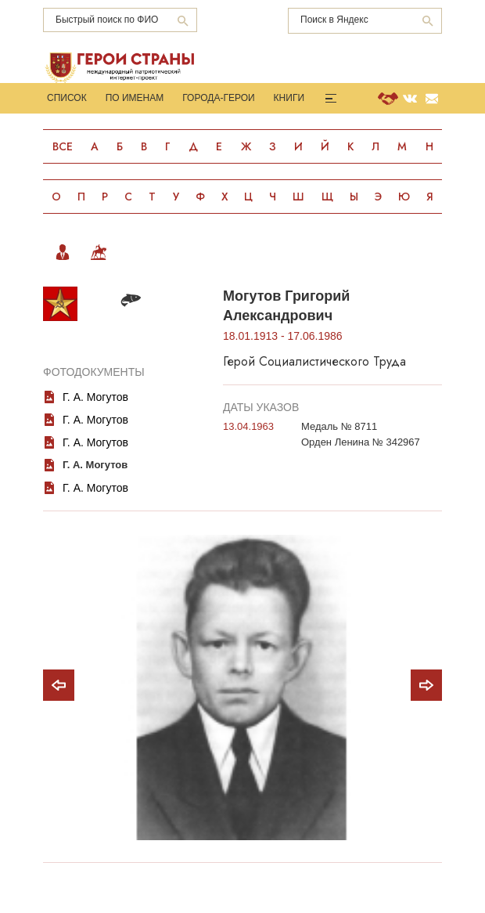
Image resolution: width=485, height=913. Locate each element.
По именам (135, 97)
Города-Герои (218, 97)
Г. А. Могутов (95, 447)
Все (62, 146)
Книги (289, 97)
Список (67, 97)
